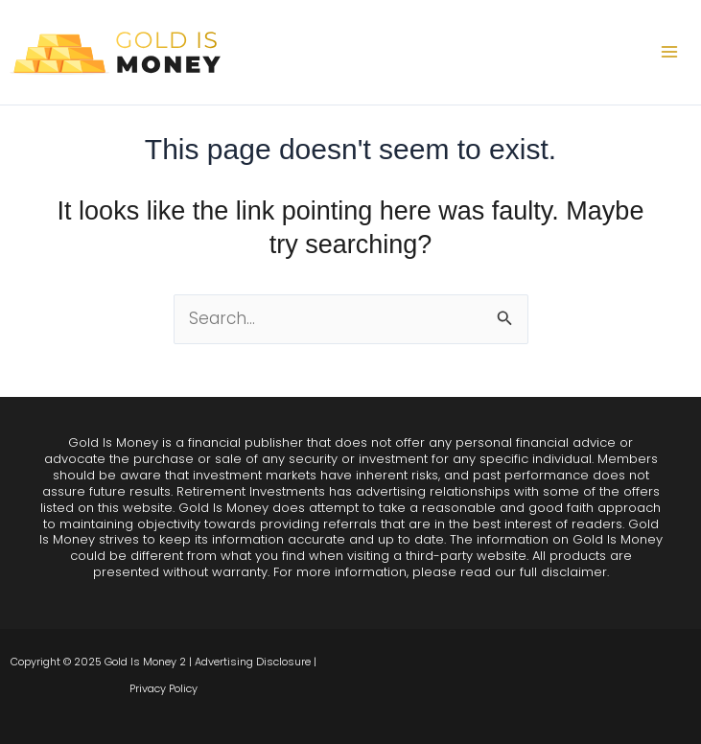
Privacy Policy (163, 688)
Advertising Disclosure (253, 661)
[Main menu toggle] (670, 53)
